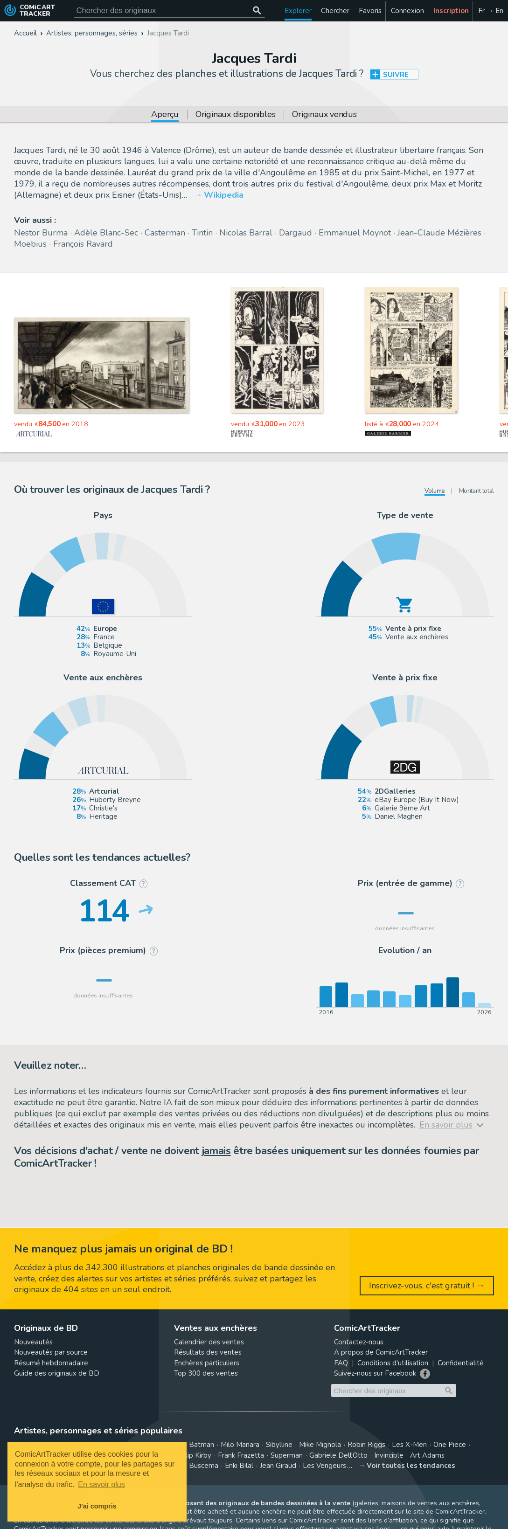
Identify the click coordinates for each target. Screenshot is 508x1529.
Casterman (165, 232)
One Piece (449, 1444)
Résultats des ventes (208, 1352)
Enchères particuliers (206, 1363)
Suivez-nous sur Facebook (375, 1373)
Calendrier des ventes (209, 1342)
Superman (287, 1455)
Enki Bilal (239, 1465)
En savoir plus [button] (101, 1484)
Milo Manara (240, 1444)
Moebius (30, 243)
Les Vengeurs (324, 1465)
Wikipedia (224, 195)
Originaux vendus (324, 115)
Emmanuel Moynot (355, 232)
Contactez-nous (358, 1342)
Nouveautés (33, 1342)
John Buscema (195, 1465)
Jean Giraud (278, 1465)
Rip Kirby (197, 1455)
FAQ (341, 1363)
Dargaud (295, 232)
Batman (201, 1444)
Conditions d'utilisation (392, 1363)
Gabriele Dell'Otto (338, 1455)
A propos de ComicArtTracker (381, 1352)
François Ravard (83, 243)
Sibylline (279, 1444)
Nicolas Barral (245, 232)
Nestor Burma (41, 232)
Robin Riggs (366, 1444)
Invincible (389, 1455)
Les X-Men (409, 1444)
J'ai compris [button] (96, 1506)
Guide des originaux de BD (56, 1373)
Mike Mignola (320, 1444)
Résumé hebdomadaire (51, 1363)
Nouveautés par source (51, 1352)
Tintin (202, 232)
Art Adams (427, 1455)
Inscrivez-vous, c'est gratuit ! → (427, 1285)
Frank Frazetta (241, 1455)
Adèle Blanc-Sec (106, 232)
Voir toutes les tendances (411, 1465)
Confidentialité (461, 1363)
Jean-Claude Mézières (439, 232)
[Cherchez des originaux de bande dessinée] (169, 10)
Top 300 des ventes (206, 1373)
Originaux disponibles (235, 115)
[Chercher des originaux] (257, 10)
